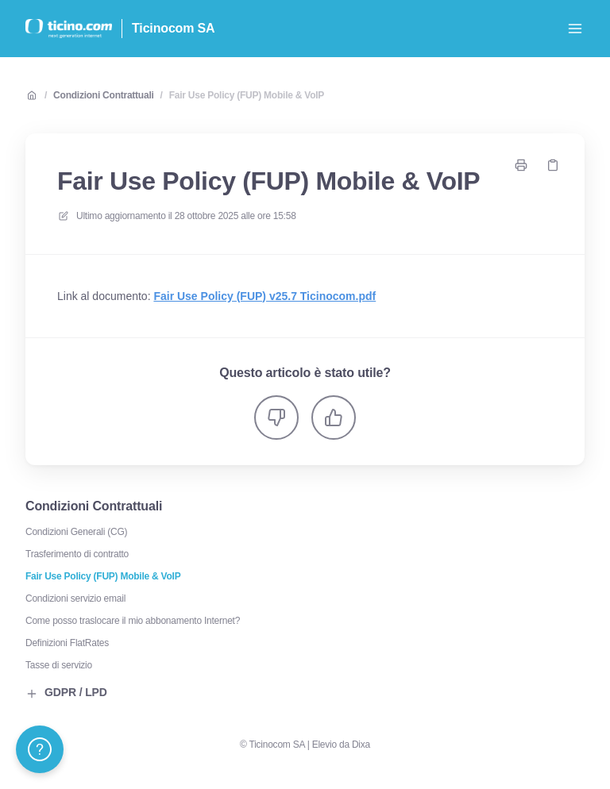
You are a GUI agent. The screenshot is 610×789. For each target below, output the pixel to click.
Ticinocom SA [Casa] (173, 28)
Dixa (361, 744)
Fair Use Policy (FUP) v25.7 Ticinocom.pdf (264, 296)
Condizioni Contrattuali (103, 95)
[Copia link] (553, 165)
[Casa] (68, 28)
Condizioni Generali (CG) (76, 531)
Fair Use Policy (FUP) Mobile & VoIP (246, 95)
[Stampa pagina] (521, 165)
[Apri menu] (575, 28)
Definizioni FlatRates (67, 643)
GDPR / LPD (66, 693)
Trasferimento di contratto (77, 554)
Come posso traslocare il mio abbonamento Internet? (132, 620)
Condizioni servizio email (75, 598)
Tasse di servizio (58, 665)
